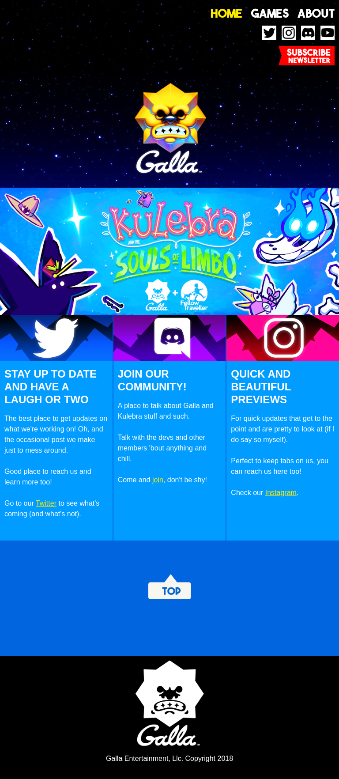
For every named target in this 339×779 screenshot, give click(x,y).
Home (226, 13)
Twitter (46, 503)
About (316, 13)
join (157, 480)
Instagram (281, 492)
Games (270, 13)
